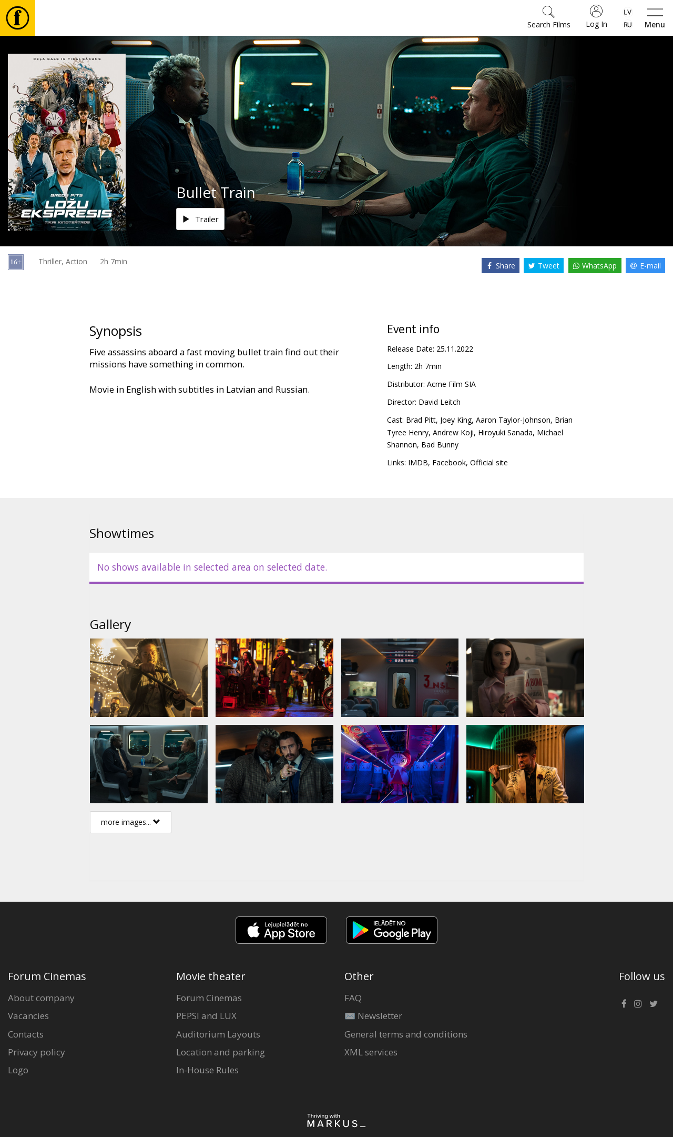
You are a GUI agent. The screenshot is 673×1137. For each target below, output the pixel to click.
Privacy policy (36, 1052)
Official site (489, 462)
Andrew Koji (453, 432)
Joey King (456, 420)
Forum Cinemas (209, 998)
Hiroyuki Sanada (505, 432)
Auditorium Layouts (218, 1034)
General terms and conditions (405, 1034)
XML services (370, 1052)
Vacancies (28, 1016)
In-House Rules (207, 1070)
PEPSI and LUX (206, 1016)
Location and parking (220, 1052)
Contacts (26, 1034)
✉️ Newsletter (373, 1016)
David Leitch (440, 402)
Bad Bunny (439, 445)
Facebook (449, 462)
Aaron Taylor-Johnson (513, 420)
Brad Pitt (421, 420)
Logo (18, 1070)
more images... (130, 822)
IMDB (418, 462)
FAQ (353, 998)
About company (41, 998)
